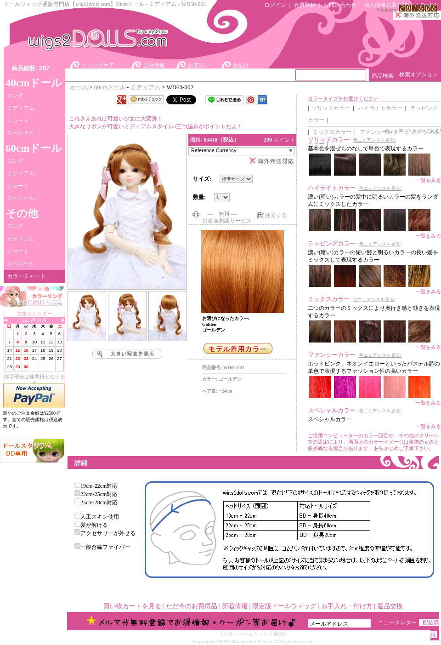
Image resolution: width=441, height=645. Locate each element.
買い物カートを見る (132, 606)
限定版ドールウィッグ (284, 606)
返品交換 (390, 606)
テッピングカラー (332, 243)
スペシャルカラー (332, 410)
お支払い (199, 65)
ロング (15, 95)
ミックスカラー (332, 132)
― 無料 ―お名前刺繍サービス (227, 214)
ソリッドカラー (330, 108)
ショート (18, 120)
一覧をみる (428, 180)
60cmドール (109, 87)
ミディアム (20, 108)
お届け (241, 65)
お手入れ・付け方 (347, 606)
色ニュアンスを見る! (374, 140)
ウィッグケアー (100, 65)
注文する (276, 215)
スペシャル (20, 133)
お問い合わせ (339, 5)
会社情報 (154, 65)
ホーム (79, 87)
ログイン (275, 5)
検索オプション (418, 74)
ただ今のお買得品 (191, 606)
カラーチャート (26, 276)
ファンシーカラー (332, 354)
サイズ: (202, 179)
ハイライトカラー (380, 108)
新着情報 (235, 606)
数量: (200, 197)
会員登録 (305, 5)
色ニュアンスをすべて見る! (412, 130)
